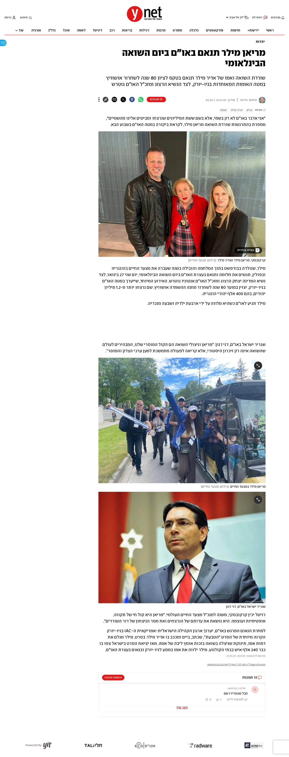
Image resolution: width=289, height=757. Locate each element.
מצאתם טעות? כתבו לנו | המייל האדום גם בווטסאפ (236, 664)
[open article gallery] (182, 194)
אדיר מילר (236, 110)
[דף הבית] (144, 21)
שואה (223, 110)
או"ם (249, 110)
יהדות (260, 41)
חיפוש (24, 17)
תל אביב (234, 17)
